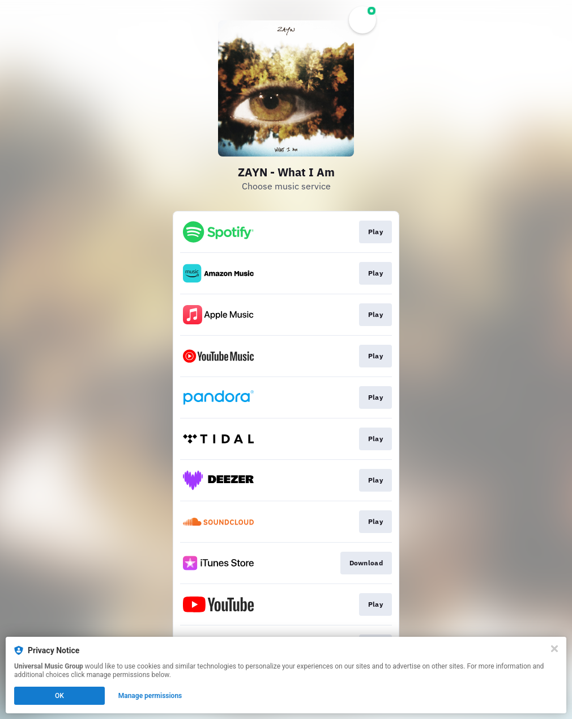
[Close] (554, 649)
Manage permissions (150, 696)
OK (59, 696)
